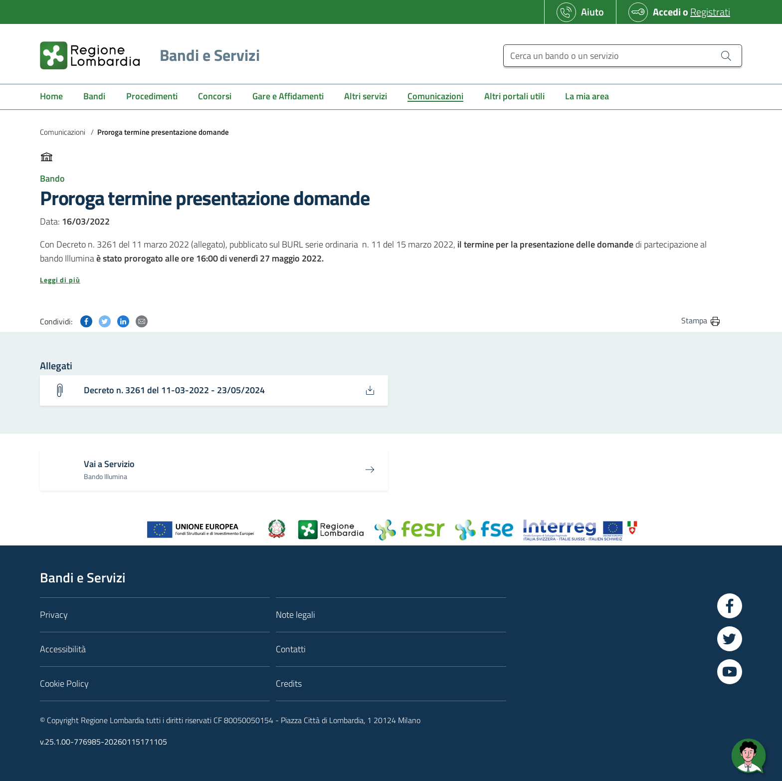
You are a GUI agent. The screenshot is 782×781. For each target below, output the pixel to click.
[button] (380, 279)
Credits (289, 683)
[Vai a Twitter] (729, 638)
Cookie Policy (64, 683)
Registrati (710, 11)
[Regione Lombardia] (146, 55)
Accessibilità (63, 649)
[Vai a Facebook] (729, 605)
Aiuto (592, 11)
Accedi (667, 11)
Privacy (54, 614)
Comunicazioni (62, 132)
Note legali (295, 614)
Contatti (291, 649)
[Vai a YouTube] (729, 671)
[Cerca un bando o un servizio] (622, 55)
